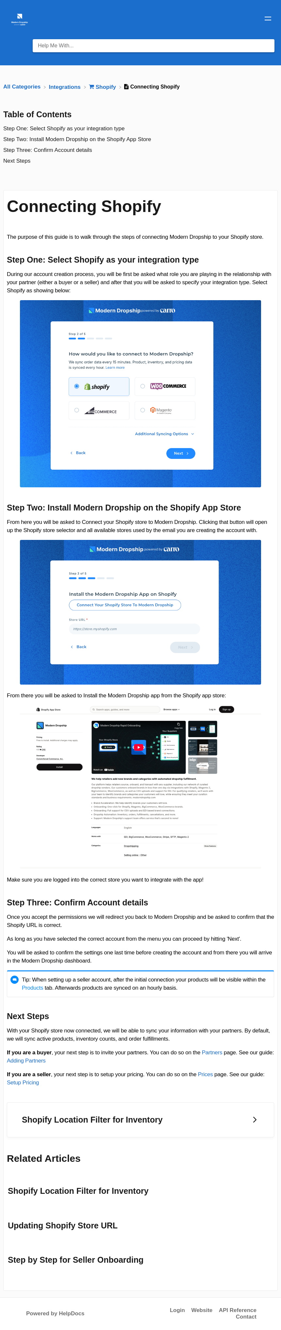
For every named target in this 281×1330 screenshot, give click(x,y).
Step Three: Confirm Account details (47, 150)
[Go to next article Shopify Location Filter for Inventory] (140, 1120)
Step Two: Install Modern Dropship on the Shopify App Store (77, 139)
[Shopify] (103, 87)
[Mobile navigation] (268, 19)
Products (32, 988)
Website (201, 1310)
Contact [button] (246, 1317)
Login (177, 1310)
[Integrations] (65, 87)
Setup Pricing (23, 1082)
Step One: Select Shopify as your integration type (63, 128)
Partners (212, 1052)
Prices (205, 1074)
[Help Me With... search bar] (153, 45)
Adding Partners (26, 1061)
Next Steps (16, 161)
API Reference (237, 1310)
